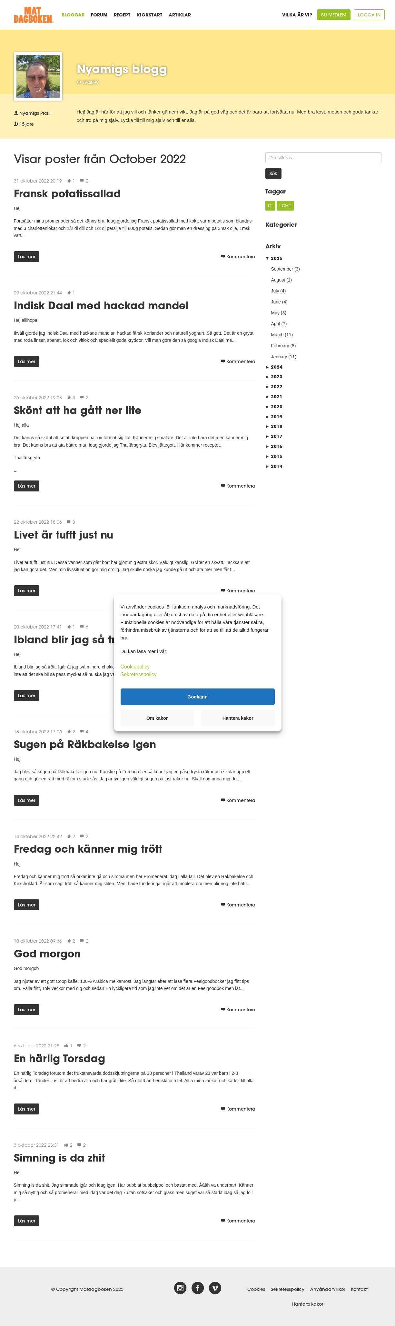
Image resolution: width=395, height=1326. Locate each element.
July (275, 290)
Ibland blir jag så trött (71, 639)
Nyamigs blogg (122, 68)
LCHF (285, 205)
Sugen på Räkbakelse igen (85, 744)
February (280, 345)
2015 (274, 456)
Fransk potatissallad (67, 193)
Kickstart (149, 15)
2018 (274, 426)
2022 (274, 386)
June (276, 301)
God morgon (47, 953)
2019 (274, 416)
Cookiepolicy (135, 666)
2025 (274, 258)
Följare (24, 124)
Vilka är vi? (297, 15)
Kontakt (359, 1289)
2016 (274, 446)
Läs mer (26, 257)
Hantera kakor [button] (237, 718)
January (279, 356)
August (278, 279)
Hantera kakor (307, 1304)
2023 (274, 376)
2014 (274, 466)
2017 (274, 436)
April (275, 323)
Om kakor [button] (157, 718)
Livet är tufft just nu (63, 534)
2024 (274, 367)
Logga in (369, 15)
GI (270, 205)
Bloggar (73, 15)
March (277, 334)
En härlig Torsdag (59, 1058)
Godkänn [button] (197, 696)
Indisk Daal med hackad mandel (101, 305)
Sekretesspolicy (287, 1289)
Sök (273, 173)
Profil (32, 113)
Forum (99, 15)
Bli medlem (333, 15)
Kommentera (238, 257)
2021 (274, 396)
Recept (122, 15)
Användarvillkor (327, 1289)
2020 (274, 406)
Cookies (256, 1289)
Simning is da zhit (59, 1157)
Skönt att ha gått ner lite (78, 410)
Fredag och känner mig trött (88, 849)
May (275, 312)
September (282, 269)
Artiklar (180, 15)
